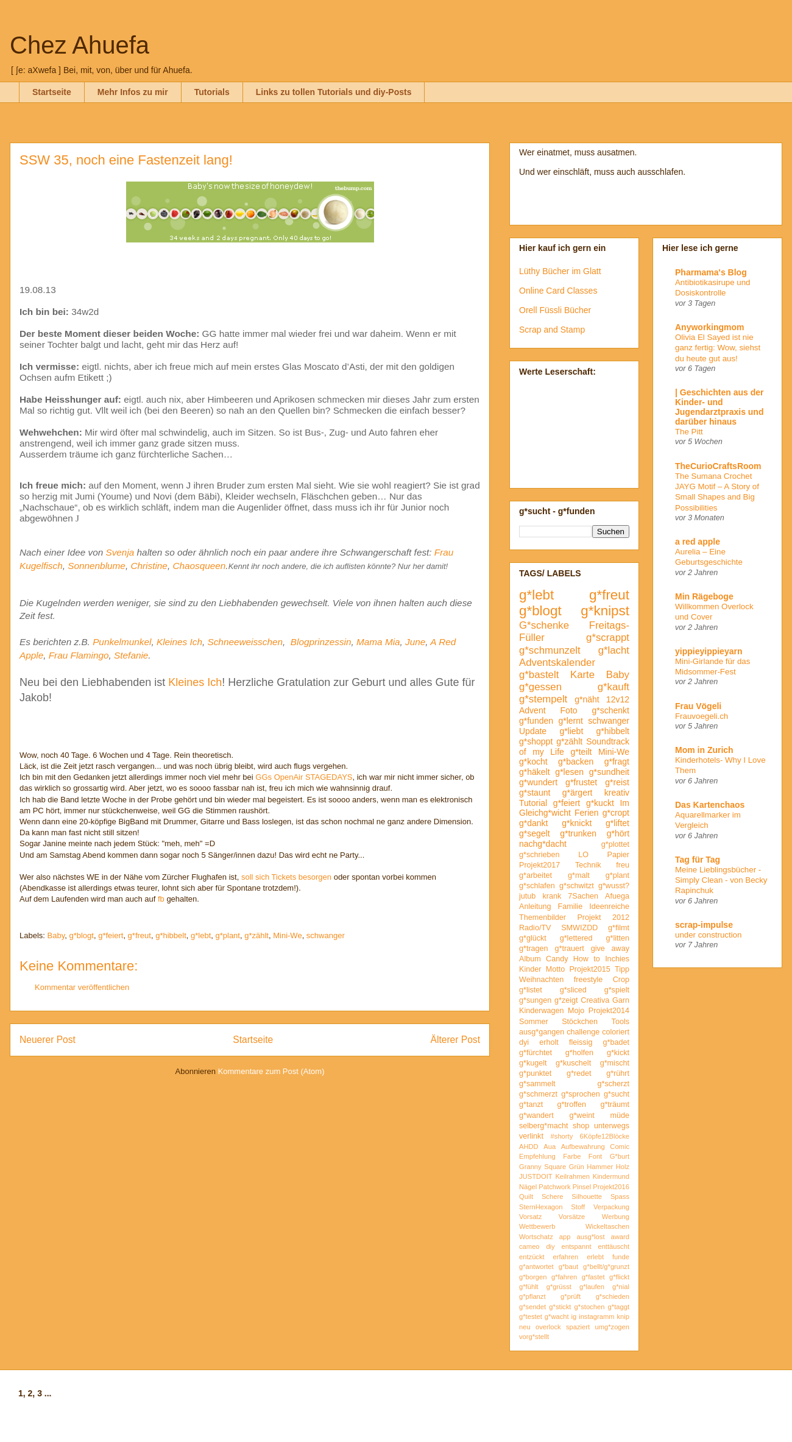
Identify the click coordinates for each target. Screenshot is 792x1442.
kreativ (616, 792)
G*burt (619, 1156)
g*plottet (615, 844)
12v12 (617, 699)
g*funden (536, 721)
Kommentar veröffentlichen (82, 987)
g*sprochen (580, 1094)
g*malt (579, 875)
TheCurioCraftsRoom (718, 466)
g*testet (530, 1316)
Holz (622, 1166)
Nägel (528, 1186)
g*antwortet (536, 1266)
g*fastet (593, 1277)
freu (622, 865)
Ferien (587, 813)
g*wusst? (613, 886)
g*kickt (618, 1052)
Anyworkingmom (709, 327)
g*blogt (81, 935)
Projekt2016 (611, 1186)
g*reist (617, 782)
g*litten (617, 938)
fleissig (581, 1042)
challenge (583, 1032)
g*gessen (540, 687)
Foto (569, 710)
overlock (548, 1327)
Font (595, 1156)
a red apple (697, 541)
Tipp (622, 969)
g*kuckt (600, 803)
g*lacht (613, 650)
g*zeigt (566, 1000)
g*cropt (616, 813)
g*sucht (616, 1094)
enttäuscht (613, 1246)
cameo (529, 1246)
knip (623, 1316)
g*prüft (570, 1296)
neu (525, 1327)
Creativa (595, 1000)
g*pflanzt (532, 1296)
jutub (527, 896)
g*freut (139, 935)
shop (581, 1126)
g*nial (620, 1286)
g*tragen (533, 948)
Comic (619, 1146)
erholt (549, 1042)
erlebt (595, 1256)
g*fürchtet (535, 1052)
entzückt (532, 1256)
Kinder (530, 969)
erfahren (566, 1256)
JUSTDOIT (536, 1176)
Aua (549, 1146)
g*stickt (560, 1306)
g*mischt (614, 1063)
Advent (532, 710)
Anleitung (535, 906)
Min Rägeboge (704, 596)
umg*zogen (612, 1327)
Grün (576, 1166)
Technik (588, 865)
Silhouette (586, 1196)
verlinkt (531, 1136)
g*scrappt (607, 637)
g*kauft (613, 687)
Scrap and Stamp (552, 329)
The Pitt (689, 431)
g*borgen (532, 1277)
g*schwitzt (576, 886)
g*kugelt (533, 1063)
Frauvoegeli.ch (701, 716)
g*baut (568, 1266)
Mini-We (287, 935)
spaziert (578, 1327)
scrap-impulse (704, 925)
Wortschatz (536, 1236)
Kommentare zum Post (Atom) (271, 1071)
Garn (620, 1000)
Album (530, 959)
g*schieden (612, 1296)
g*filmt (618, 928)
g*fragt (616, 761)
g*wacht (557, 1316)
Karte (582, 674)
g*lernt (570, 721)
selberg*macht (543, 1126)
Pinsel (582, 1186)
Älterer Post (455, 1039)
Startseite (51, 92)
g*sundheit (609, 772)
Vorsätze (572, 1216)
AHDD (529, 1146)
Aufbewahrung (583, 1146)
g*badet (616, 1042)
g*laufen (591, 1286)
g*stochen (590, 1306)
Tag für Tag (697, 859)
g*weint (581, 1115)
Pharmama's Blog (711, 272)
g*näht (587, 699)
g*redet (579, 1073)
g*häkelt (534, 772)
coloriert (615, 1032)
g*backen (575, 761)
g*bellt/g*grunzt (606, 1266)
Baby (56, 935)
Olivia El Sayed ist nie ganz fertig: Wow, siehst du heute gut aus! (717, 348)
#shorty (562, 1136)
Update (532, 731)
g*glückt (532, 938)
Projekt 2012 (603, 917)
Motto (555, 969)
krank (551, 896)
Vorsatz (530, 1216)
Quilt (526, 1196)
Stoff (578, 1207)
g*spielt (616, 990)
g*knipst (605, 610)
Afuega (617, 896)
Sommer (533, 1021)
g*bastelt (539, 674)
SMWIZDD (579, 928)
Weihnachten (541, 979)
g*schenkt (610, 710)
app (565, 1236)
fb (161, 898)
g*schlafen (537, 886)
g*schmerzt (538, 1094)
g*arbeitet (535, 875)
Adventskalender (557, 662)
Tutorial (533, 803)
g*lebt (201, 935)
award (620, 1236)
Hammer (600, 1166)
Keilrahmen (572, 1176)
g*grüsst (558, 1286)
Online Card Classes (558, 290)
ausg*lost (590, 1236)
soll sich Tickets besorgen (286, 877)
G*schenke (544, 625)
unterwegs (611, 1126)
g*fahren (564, 1277)
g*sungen (535, 1000)
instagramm (596, 1316)
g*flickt (619, 1277)
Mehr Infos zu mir (132, 92)
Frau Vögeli (698, 706)
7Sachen (583, 896)
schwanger (325, 935)
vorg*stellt (534, 1336)
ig (574, 1316)
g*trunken (578, 833)
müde (620, 1115)
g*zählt (256, 935)
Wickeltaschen (607, 1226)
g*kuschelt (573, 1063)
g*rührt (617, 1073)
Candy (557, 959)
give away (610, 948)
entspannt (576, 1246)
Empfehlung (537, 1156)
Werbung (615, 1216)
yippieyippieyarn (708, 651)
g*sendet (532, 1306)
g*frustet (581, 782)
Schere (552, 1196)
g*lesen (569, 772)
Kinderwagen (541, 1010)
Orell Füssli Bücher (555, 310)
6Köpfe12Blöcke (604, 1136)
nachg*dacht (543, 844)
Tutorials (212, 92)
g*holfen (579, 1052)
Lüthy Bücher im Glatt (560, 271)
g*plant (227, 935)
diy (550, 1246)
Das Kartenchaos (709, 805)
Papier (618, 854)
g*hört (618, 833)
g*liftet (617, 823)
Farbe (572, 1156)
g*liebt (571, 731)
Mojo (576, 1010)
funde (620, 1256)
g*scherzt (614, 1084)
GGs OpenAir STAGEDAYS (303, 777)
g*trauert (569, 948)
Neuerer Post (47, 1039)
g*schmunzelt (550, 650)
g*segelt (534, 833)
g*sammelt (537, 1084)
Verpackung (611, 1207)
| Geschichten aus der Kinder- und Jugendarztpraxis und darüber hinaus (719, 406)
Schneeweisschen (245, 642)
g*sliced (573, 990)
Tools (620, 1021)
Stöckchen (580, 1021)
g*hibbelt (170, 935)
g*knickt (577, 823)
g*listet (530, 990)
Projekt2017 (539, 865)
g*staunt (534, 792)
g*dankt (533, 823)
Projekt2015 (589, 969)
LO (583, 854)
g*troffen (571, 1104)
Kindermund (611, 1176)
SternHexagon (541, 1207)
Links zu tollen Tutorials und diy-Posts (334, 92)
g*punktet (535, 1073)
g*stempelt (543, 699)
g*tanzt (531, 1104)
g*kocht (533, 761)
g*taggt (618, 1306)
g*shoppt (536, 741)
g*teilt (581, 752)
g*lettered (576, 938)
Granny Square (542, 1166)
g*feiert (110, 935)
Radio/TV (535, 928)
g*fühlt (529, 1286)
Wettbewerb (537, 1226)
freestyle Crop (601, 979)
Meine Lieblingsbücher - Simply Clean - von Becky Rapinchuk (721, 880)
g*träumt (614, 1104)
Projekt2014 (609, 1010)
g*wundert (538, 782)
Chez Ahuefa (79, 45)
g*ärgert (577, 792)
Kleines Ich (179, 642)
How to (586, 959)
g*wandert (536, 1115)
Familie (570, 906)
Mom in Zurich (704, 750)
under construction (708, 934)
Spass (619, 1196)
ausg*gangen (541, 1032)
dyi (524, 1042)
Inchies (617, 959)
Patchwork (554, 1186)
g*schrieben (539, 854)
